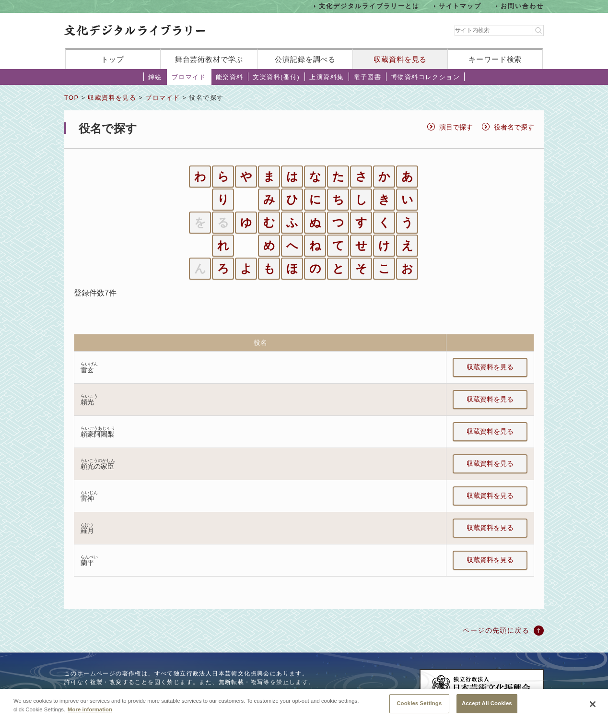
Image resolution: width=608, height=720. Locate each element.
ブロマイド (189, 77)
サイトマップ (460, 6)
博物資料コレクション (425, 77)
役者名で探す (514, 127)
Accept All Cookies (487, 707)
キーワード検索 (495, 59)
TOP (71, 97)
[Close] (592, 708)
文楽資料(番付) (276, 77)
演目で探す (456, 127)
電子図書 (367, 77)
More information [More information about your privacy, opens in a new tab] (90, 713)
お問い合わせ (522, 6)
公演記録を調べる (305, 59)
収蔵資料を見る (400, 59)
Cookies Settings (419, 707)
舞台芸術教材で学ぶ (209, 59)
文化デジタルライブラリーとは (369, 6)
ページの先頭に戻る (496, 630)
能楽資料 (230, 77)
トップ (112, 59)
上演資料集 (326, 77)
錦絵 (155, 77)
